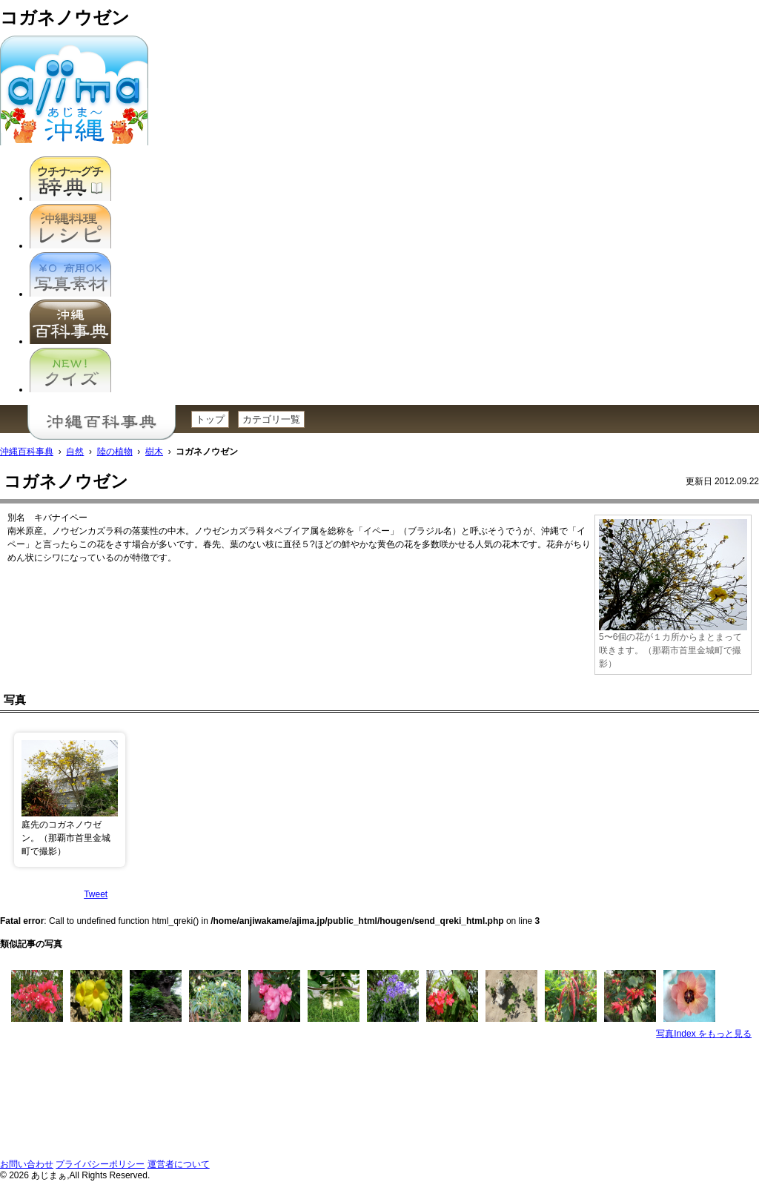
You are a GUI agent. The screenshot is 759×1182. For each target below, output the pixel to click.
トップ (210, 419)
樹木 (154, 451)
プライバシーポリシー (100, 1164)
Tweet (95, 894)
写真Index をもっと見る (704, 1034)
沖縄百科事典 (26, 451)
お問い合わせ (26, 1164)
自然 (75, 451)
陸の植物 (115, 451)
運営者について (179, 1164)
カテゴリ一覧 (271, 419)
